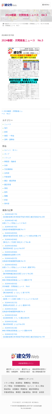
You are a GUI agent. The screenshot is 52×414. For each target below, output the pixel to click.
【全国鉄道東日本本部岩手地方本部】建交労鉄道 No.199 (23, 335)
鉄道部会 (19, 383)
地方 (6, 128)
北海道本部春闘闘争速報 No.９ (13, 310)
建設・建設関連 (10, 180)
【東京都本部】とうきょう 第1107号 (16, 291)
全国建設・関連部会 (19, 389)
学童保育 (7, 177)
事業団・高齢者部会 (23, 392)
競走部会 (7, 389)
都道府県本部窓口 (39, 369)
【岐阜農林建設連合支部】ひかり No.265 (17, 272)
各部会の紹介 (25, 372)
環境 (6, 188)
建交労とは (26, 369)
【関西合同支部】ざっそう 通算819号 (16, 303)
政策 (6, 132)
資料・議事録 (9, 139)
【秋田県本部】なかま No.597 (13, 247)
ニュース (7, 124)
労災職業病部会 (20, 386)
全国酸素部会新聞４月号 (11, 253)
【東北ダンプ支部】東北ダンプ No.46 (16, 240)
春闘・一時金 (9, 136)
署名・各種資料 (12, 372)
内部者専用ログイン (26, 363)
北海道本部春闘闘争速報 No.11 (13, 228)
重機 (6, 196)
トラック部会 (9, 383)
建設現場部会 (34, 389)
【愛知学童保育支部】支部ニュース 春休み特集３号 (21, 234)
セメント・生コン (11, 150)
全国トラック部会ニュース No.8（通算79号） (19, 266)
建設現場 (7, 184)
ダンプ (6, 154)
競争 (6, 192)
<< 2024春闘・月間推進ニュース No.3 (12, 112)
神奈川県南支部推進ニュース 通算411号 (17, 278)
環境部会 (35, 383)
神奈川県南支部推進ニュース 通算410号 (17, 329)
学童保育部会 (9, 392)
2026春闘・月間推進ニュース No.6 (16, 284)
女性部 (6, 173)
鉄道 (6, 200)
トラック (7, 158)
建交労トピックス (13, 369)
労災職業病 (8, 169)
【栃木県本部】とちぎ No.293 (13, 322)
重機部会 (27, 383)
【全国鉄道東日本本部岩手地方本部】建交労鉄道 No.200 (23, 215)
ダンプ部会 (8, 386)
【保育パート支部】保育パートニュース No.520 (20, 297)
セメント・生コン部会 (35, 386)
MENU (45, 5)
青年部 (6, 203)
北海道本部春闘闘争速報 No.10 (13, 259)
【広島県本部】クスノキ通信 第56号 (15, 316)
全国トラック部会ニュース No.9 (14, 221)
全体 (6, 165)
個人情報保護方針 (39, 372)
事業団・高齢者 (10, 161)
